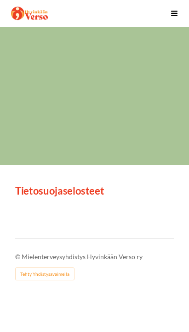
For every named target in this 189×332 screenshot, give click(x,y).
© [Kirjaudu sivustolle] (18, 257)
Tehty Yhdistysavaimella (44, 274)
